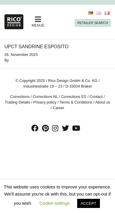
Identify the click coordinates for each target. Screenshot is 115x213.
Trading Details (17, 102)
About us (102, 102)
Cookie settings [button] (54, 203)
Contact (96, 96)
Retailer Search (92, 23)
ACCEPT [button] (88, 203)
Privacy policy (44, 102)
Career (58, 108)
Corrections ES (73, 96)
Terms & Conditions (75, 102)
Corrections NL (45, 96)
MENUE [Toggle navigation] (38, 22)
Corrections (20, 96)
